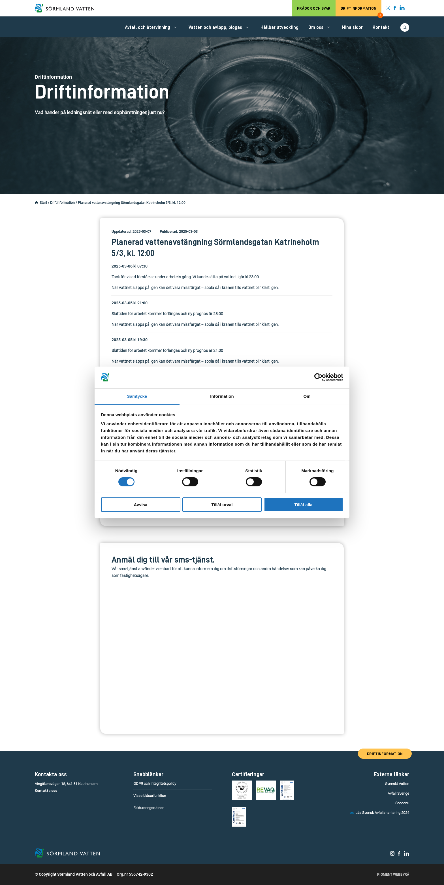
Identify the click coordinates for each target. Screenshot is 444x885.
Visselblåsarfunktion (149, 796)
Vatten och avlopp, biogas (215, 27)
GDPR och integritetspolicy (154, 783)
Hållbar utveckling (279, 27)
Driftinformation (361, 11)
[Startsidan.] (36, 203)
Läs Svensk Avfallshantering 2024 (382, 813)
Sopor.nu (402, 803)
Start (43, 203)
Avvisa (141, 504)
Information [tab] (222, 396)
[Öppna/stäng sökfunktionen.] (404, 27)
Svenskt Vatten (397, 784)
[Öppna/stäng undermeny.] (175, 27)
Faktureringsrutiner (148, 808)
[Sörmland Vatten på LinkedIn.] (402, 9)
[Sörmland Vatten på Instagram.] (388, 9)
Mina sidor (352, 27)
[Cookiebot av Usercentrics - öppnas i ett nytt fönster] (318, 377)
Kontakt (381, 27)
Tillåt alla (303, 504)
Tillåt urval (222, 504)
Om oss (315, 27)
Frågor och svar (313, 8)
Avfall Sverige (398, 793)
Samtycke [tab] (137, 396)
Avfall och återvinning (147, 27)
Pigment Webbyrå (393, 875)
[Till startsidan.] (67, 8)
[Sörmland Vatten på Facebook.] (395, 9)
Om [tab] (306, 396)
